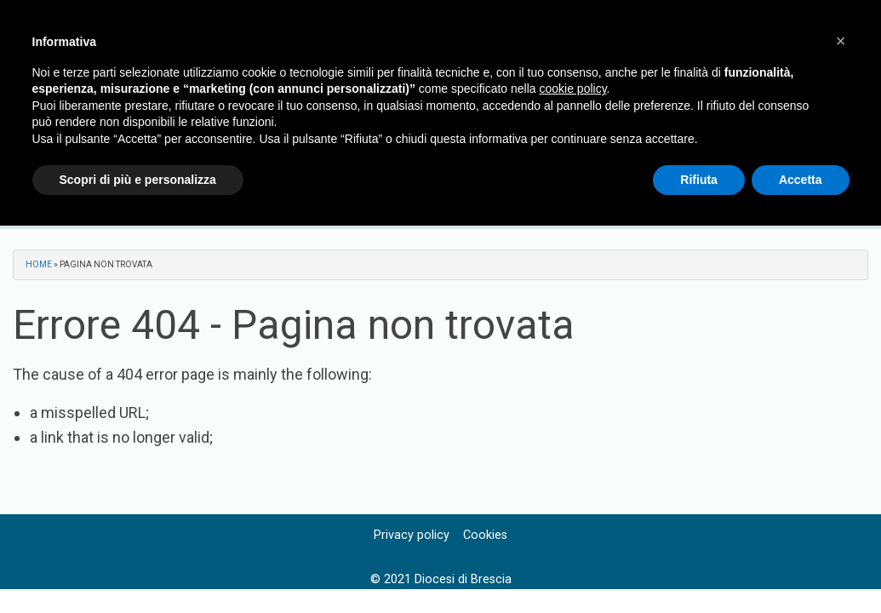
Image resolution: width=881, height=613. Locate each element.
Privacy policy (411, 535)
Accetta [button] (800, 179)
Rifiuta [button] (699, 179)
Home (39, 264)
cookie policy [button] (572, 88)
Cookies (485, 535)
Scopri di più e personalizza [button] (138, 179)
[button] (841, 40)
